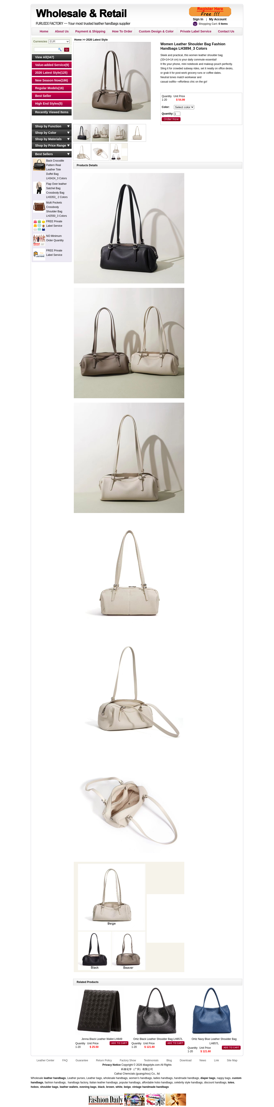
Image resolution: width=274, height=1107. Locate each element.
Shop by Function (48, 126)
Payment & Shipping (90, 31)
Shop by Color (45, 132)
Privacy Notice (111, 1064)
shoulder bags (49, 1086)
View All (41, 57)
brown (110, 1086)
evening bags (88, 1086)
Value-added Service (50, 65)
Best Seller (43, 96)
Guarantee (82, 1060)
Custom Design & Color (156, 31)
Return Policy (104, 1060)
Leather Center (45, 1060)
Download (185, 1060)
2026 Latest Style (47, 72)
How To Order (122, 31)
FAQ (65, 1060)
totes (231, 1082)
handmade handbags (155, 1086)
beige (127, 1086)
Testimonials (151, 1060)
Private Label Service (195, 31)
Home (44, 31)
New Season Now (48, 80)
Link (216, 1060)
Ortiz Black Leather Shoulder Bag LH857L (158, 1039)
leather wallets (69, 1086)
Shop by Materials (48, 139)
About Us (62, 31)
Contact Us (226, 31)
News (203, 1060)
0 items (223, 23)
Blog (169, 1060)
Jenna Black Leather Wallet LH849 (102, 1039)
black (101, 1086)
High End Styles (47, 103)
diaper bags (207, 1078)
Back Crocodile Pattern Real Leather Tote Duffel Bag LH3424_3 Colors (56, 169)
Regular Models (46, 88)
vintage (137, 1086)
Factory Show (128, 1060)
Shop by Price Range (50, 145)
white (118, 1086)
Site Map (232, 1060)
